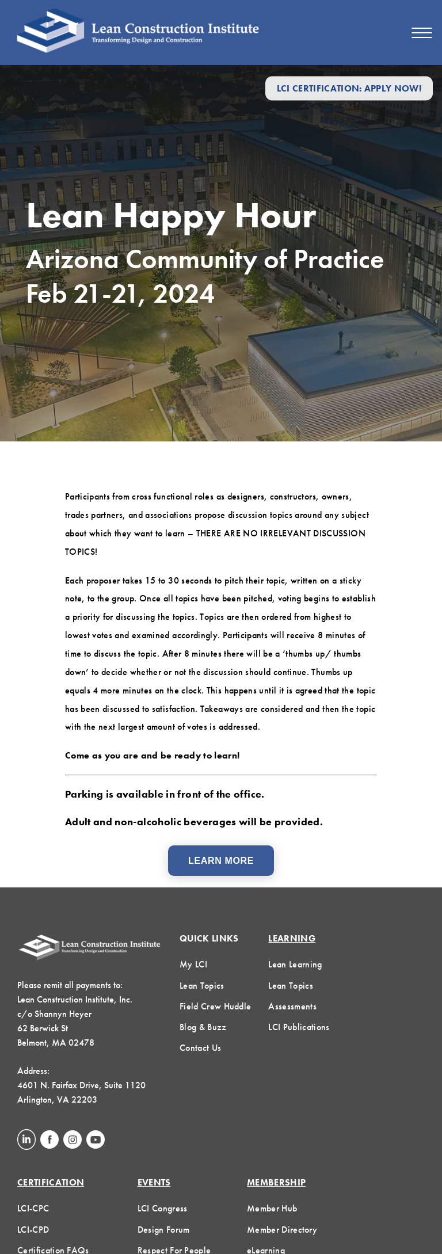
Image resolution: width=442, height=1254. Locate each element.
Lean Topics (202, 985)
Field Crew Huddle (215, 1006)
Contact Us (200, 1048)
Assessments (292, 1006)
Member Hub (272, 1208)
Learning (291, 938)
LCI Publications (298, 1027)
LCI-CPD (33, 1229)
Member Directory (282, 1229)
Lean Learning (295, 964)
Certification (50, 1182)
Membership (276, 1182)
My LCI (193, 964)
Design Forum (164, 1229)
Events (154, 1182)
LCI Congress (163, 1208)
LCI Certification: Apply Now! (349, 88)
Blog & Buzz (203, 1027)
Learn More (221, 861)
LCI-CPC (33, 1208)
